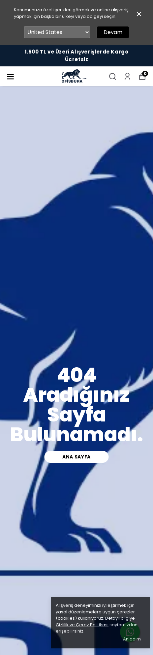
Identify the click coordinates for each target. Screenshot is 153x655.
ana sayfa (76, 457)
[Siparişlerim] (127, 76)
